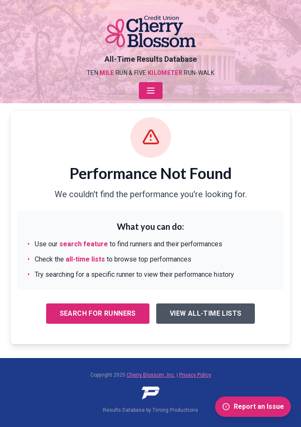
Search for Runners (98, 313)
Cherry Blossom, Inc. (151, 375)
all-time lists (85, 259)
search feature (83, 244)
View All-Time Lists (206, 313)
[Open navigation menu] (151, 90)
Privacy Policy (195, 375)
